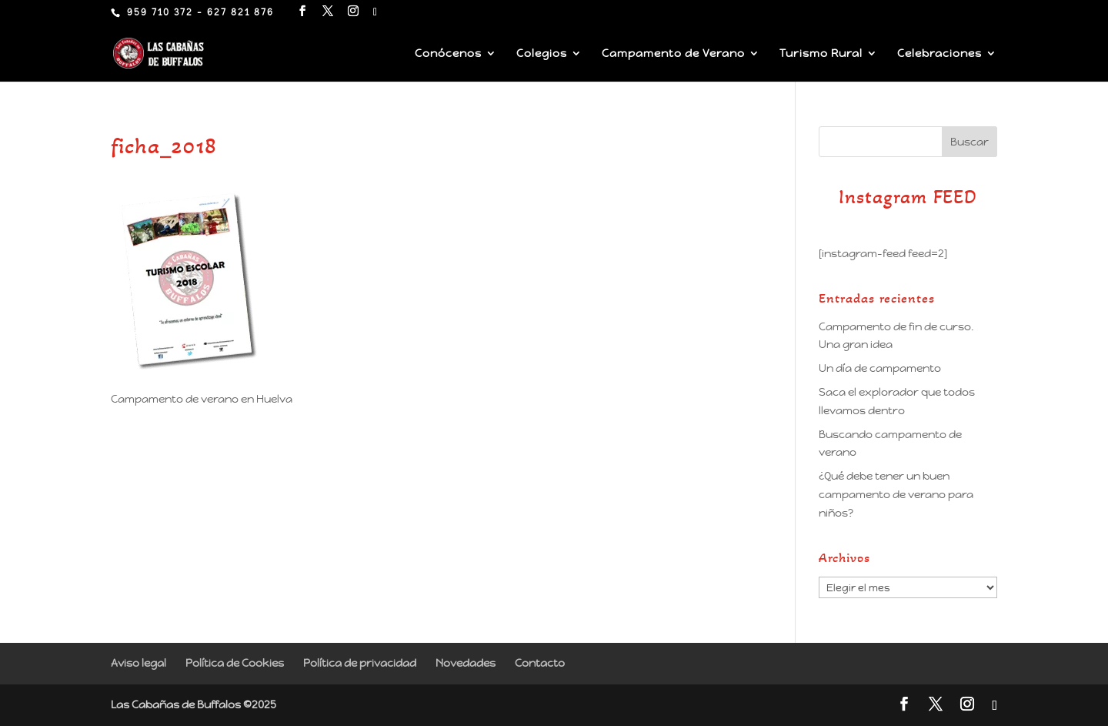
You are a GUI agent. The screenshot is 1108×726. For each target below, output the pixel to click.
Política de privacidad (359, 663)
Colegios (541, 54)
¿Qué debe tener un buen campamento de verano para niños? (896, 494)
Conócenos (448, 54)
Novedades (466, 663)
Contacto (540, 663)
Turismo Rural (821, 54)
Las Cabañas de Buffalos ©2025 (193, 704)
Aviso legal (138, 663)
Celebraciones (939, 54)
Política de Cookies (234, 663)
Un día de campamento (880, 368)
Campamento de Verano (673, 54)
